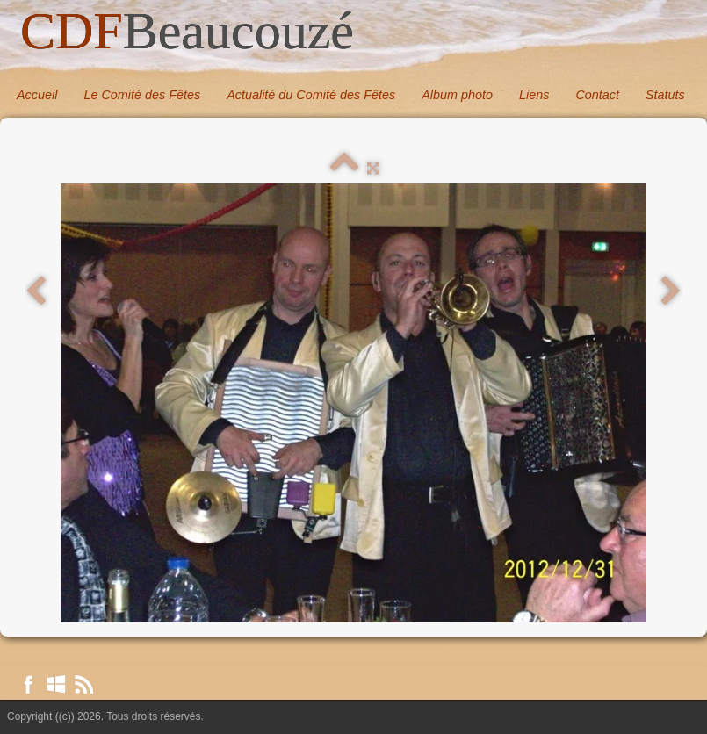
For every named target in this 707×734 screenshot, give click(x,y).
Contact (597, 95)
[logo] (187, 32)
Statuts (665, 95)
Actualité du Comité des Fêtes (311, 95)
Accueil (37, 95)
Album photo (457, 95)
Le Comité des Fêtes (141, 95)
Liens (534, 95)
